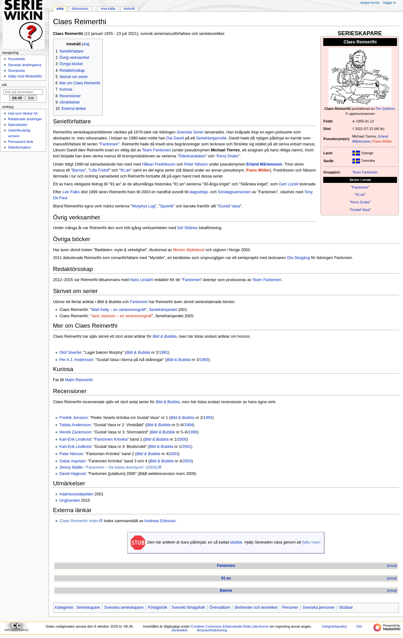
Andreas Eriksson (159, 521)
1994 (188, 425)
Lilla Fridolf (99, 170)
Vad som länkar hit (22, 113)
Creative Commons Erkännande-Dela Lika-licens (230, 626)
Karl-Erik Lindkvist (75, 439)
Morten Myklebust (188, 250)
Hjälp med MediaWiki (25, 76)
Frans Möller (382, 141)
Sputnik (166, 206)
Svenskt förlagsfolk (188, 607)
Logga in (389, 2)
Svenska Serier (190, 132)
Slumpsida (16, 70)
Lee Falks (71, 192)
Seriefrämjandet (163, 310)
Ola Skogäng (298, 258)
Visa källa (108, 8)
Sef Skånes (187, 228)
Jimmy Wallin (71, 467)
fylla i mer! (311, 542)
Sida (59, 8)
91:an (360, 194)
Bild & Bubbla (165, 336)
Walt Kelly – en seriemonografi (118, 310)
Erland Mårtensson (264, 164)
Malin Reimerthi (79, 380)
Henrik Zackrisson (75, 432)
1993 (204, 360)
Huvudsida (16, 59)
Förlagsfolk (157, 607)
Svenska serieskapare (124, 607)
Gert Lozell (288, 184)
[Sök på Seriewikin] (23, 92)
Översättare (219, 607)
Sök (4, 85)
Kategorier (64, 607)
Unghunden (69, 500)
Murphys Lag (143, 206)
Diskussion (80, 8)
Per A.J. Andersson (76, 360)
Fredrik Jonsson (73, 417)
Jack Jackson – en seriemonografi (121, 316)
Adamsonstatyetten (76, 494)
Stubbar (346, 607)
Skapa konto (370, 2)
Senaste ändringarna (24, 65)
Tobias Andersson (75, 425)
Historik (129, 8)
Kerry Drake (360, 202)
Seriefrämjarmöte (211, 138)
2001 (186, 446)
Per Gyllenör (385, 108)
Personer (290, 607)
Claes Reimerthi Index (79, 521)
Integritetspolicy (334, 626)
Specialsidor (17, 125)
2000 (181, 439)
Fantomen (360, 187)
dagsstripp (198, 192)
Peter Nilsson (196, 164)
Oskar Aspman (72, 461)
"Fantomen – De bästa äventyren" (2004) (121, 467)
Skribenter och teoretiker (256, 607)
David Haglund (72, 473)
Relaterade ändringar (25, 119)
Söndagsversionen (234, 192)
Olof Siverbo (70, 352)
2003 (173, 454)
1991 (163, 352)
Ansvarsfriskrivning (212, 630)
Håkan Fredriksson (158, 164)
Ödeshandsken (192, 156)
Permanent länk (20, 142)
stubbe (236, 542)
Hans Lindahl (141, 280)
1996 (192, 432)
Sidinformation (19, 147)
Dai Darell (175, 138)
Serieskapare (88, 607)
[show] (392, 565)
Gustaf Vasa (360, 210)
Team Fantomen (365, 172)
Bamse (78, 170)
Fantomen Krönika (111, 439)
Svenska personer (318, 607)
